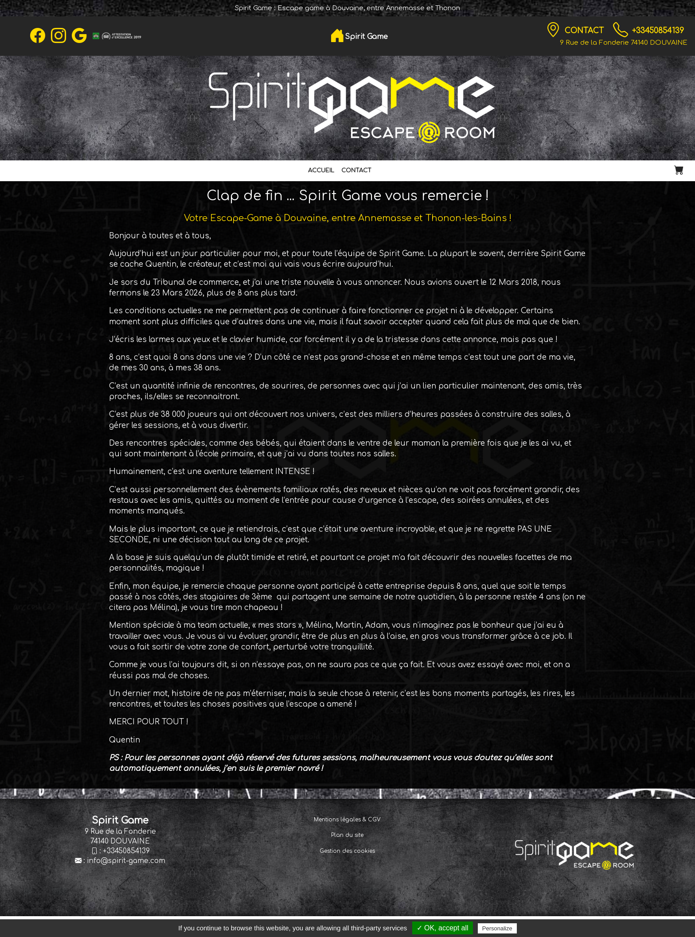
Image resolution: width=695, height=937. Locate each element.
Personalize (497, 928)
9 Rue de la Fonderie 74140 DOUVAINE (623, 42)
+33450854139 (658, 31)
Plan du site (347, 835)
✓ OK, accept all (443, 928)
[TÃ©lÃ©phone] (620, 30)
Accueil (321, 170)
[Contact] (553, 30)
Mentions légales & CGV (347, 819)
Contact (585, 31)
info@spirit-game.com (126, 861)
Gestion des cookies (347, 851)
